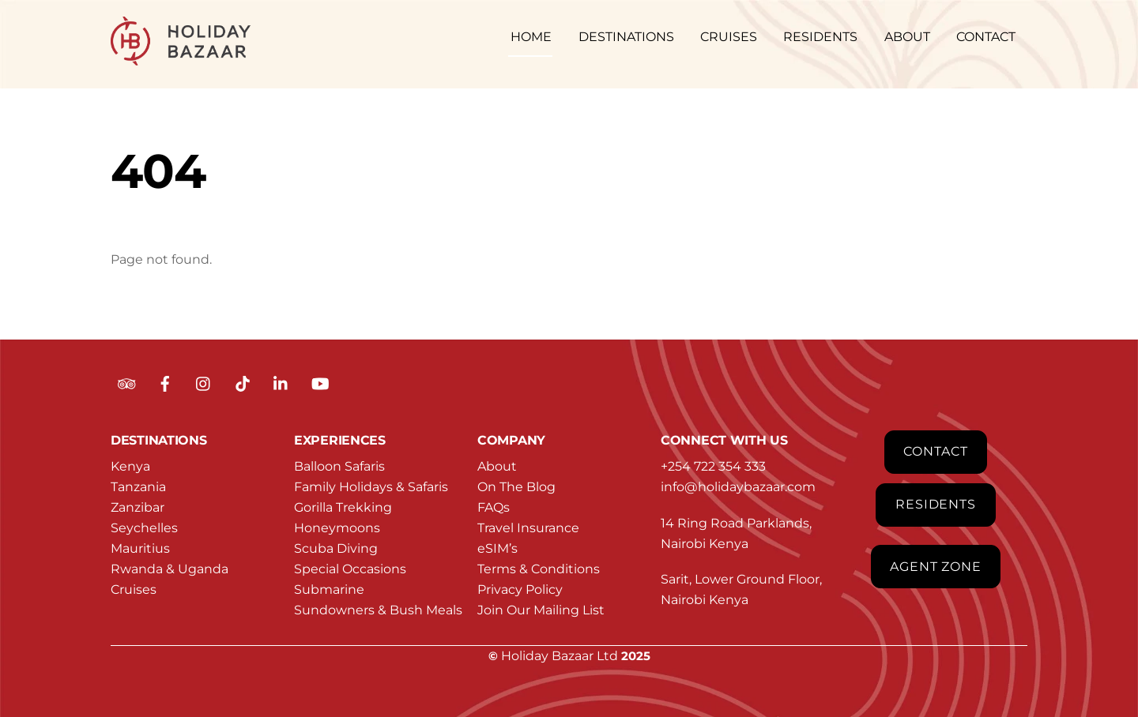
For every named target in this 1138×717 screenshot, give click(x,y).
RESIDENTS (820, 36)
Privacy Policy (520, 589)
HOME (531, 36)
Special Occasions (350, 568)
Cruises (133, 589)
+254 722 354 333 (713, 466)
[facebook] (165, 382)
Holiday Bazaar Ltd (559, 655)
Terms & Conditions (538, 568)
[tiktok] (242, 382)
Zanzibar (137, 507)
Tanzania (138, 486)
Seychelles (144, 527)
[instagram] (204, 382)
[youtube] (320, 382)
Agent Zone (936, 566)
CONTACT (986, 36)
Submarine (329, 589)
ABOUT (907, 36)
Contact (935, 451)
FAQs (493, 507)
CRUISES (728, 36)
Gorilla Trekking (343, 507)
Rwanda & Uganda (169, 568)
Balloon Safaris (339, 466)
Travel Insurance (528, 527)
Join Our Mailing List (541, 610)
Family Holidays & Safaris (371, 486)
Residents (936, 504)
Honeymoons (337, 527)
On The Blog (516, 486)
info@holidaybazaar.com (738, 486)
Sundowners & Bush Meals (378, 610)
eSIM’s (497, 548)
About (497, 466)
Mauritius (140, 548)
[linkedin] (281, 382)
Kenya (130, 466)
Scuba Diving (336, 548)
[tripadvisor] (126, 382)
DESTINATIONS (626, 36)
